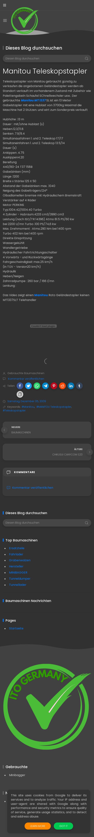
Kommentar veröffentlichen (25, 379)
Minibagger (17, 775)
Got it (63, 826)
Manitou (41, 295)
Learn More (37, 826)
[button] (20, 385)
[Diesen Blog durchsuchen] (47, 58)
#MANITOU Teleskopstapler (53, 407)
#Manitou (28, 407)
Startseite (16, 628)
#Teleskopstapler (14, 410)
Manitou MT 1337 (33, 100)
